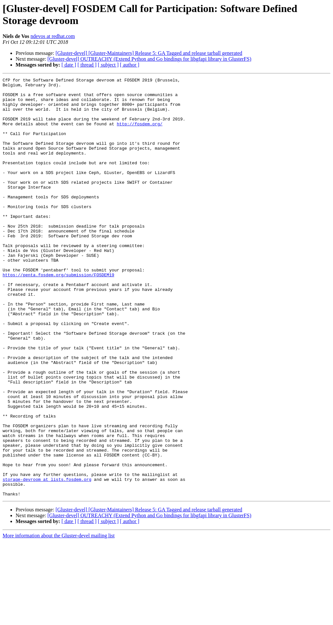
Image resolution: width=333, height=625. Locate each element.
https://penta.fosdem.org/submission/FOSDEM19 (58, 315)
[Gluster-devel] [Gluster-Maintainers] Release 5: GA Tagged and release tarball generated (149, 53)
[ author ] (130, 65)
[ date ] (68, 65)
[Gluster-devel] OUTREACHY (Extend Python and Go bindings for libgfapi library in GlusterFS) (149, 59)
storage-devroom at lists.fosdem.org (47, 560)
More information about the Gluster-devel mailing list (59, 619)
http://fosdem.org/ (139, 133)
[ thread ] (87, 65)
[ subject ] (108, 65)
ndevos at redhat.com (53, 36)
